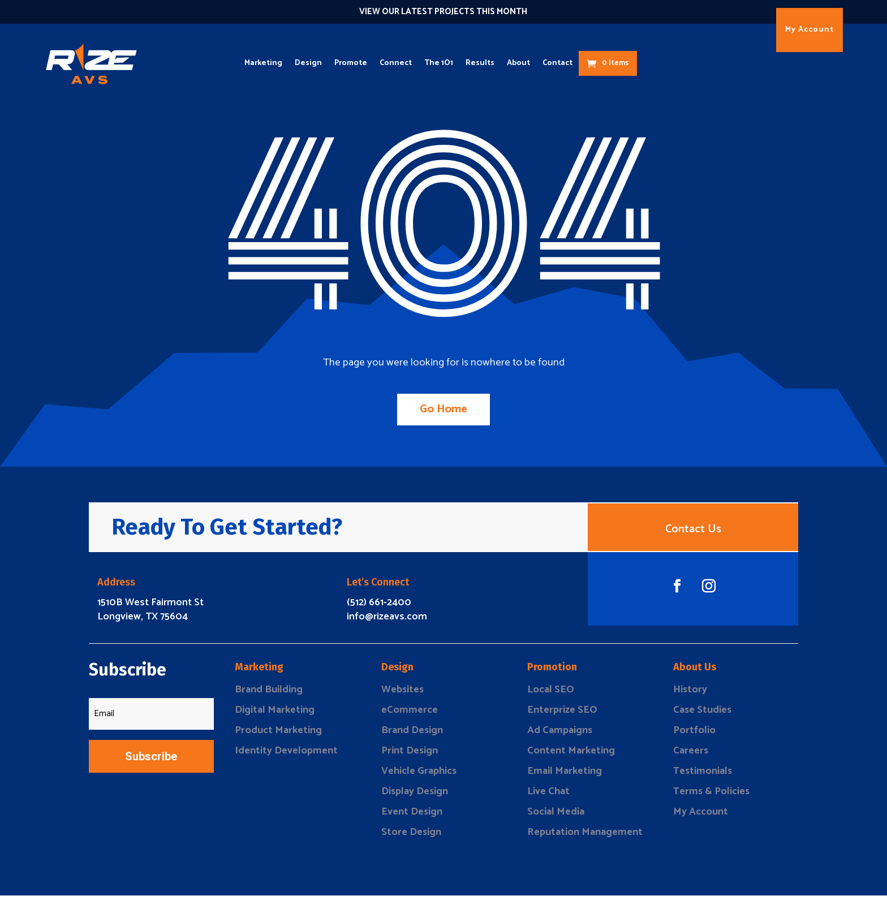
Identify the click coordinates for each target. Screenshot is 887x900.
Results (480, 63)
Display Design (414, 795)
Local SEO (550, 694)
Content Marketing (571, 755)
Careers (690, 755)
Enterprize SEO (562, 714)
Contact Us (693, 531)
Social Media (555, 816)
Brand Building (269, 694)
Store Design (411, 836)
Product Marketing (278, 734)
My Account (809, 29)
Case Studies (702, 714)
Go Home (443, 409)
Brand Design (412, 734)
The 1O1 (438, 63)
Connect (396, 63)
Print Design (409, 755)
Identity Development (286, 755)
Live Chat (548, 795)
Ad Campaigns (559, 734)
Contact (557, 63)
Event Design (411, 816)
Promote (350, 63)
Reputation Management (585, 836)
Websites (402, 694)
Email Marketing (564, 775)
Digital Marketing (275, 714)
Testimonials (702, 775)
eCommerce (409, 714)
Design (308, 63)
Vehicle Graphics (419, 775)
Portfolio (694, 734)
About (518, 63)
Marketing (263, 63)
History (690, 694)
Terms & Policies (711, 795)
